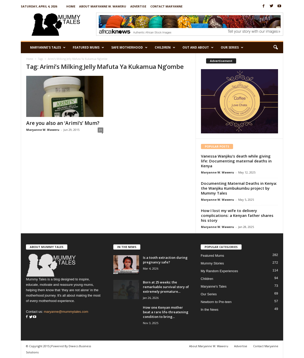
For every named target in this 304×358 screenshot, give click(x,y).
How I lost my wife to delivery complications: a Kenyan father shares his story (237, 215)
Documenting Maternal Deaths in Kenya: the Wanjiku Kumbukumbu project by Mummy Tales (239, 188)
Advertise (138, 6)
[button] (275, 47)
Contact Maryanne (166, 6)
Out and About (198, 47)
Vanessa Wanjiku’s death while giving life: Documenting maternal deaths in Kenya (236, 160)
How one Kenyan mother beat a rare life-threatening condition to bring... (165, 312)
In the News (209, 309)
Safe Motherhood (129, 47)
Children (165, 47)
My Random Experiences (219, 271)
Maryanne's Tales (214, 286)
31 (100, 130)
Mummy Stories (212, 263)
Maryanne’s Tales (48, 47)
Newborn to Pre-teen (216, 302)
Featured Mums (88, 47)
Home (70, 6)
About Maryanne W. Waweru (102, 6)
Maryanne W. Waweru (42, 130)
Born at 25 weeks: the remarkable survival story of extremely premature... (166, 287)
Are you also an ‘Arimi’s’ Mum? (62, 123)
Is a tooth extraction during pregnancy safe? (165, 259)
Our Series (232, 47)
